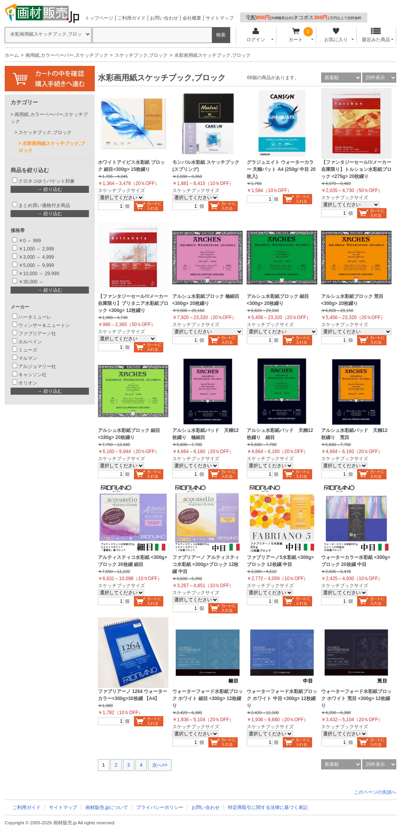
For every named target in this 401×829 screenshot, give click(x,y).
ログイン (255, 35)
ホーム (12, 55)
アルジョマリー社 (37, 366)
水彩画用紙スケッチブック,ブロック (51, 147)
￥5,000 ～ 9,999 (36, 265)
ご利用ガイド (131, 18)
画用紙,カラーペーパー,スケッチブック (66, 55)
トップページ (99, 18)
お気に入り (336, 35)
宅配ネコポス (303, 17)
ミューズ (27, 350)
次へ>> (159, 765)
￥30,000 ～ (31, 282)
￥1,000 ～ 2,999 (36, 249)
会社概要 (191, 18)
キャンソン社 (32, 374)
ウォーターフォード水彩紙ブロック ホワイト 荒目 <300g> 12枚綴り (356, 698)
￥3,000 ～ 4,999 (36, 257)
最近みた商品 (376, 35)
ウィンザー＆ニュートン (44, 325)
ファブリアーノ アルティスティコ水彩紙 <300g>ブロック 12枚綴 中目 (205, 564)
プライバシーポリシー (159, 807)
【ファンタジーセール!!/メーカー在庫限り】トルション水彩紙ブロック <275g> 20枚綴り (356, 169)
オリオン (27, 383)
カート (296, 35)
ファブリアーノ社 (37, 333)
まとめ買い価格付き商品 (44, 205)
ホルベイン (30, 342)
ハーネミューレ (34, 317)
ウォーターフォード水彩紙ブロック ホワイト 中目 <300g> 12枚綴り (282, 698)
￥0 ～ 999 (29, 240)
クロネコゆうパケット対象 (46, 181)
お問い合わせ (164, 18)
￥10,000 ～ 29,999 (38, 273)
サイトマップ (220, 18)
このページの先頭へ (375, 792)
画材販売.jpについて (106, 807)
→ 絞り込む (49, 189)
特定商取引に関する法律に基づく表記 (268, 807)
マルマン (27, 358)
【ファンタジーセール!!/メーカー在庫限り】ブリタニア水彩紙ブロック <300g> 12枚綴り (133, 303)
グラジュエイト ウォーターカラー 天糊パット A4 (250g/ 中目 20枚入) (281, 169)
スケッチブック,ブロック (141, 55)
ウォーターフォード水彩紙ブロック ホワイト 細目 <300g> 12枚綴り (207, 698)
